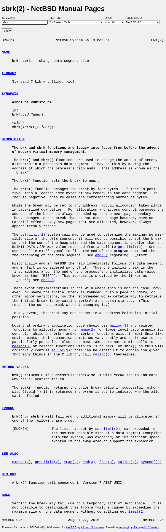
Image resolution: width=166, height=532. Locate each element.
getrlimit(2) (32, 234)
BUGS (6, 495)
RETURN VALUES (15, 367)
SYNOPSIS (10, 94)
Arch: (111, 18)
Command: (10, 18)
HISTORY (9, 474)
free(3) (106, 462)
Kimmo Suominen (92, 527)
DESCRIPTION (13, 139)
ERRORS (8, 408)
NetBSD (71, 527)
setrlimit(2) (107, 429)
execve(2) (21, 462)
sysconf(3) (151, 462)
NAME (6, 52)
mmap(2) (88, 329)
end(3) (101, 255)
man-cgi (123, 527)
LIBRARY (9, 73)
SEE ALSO (10, 454)
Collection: (134, 18)
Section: (56, 18)
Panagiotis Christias (146, 527)
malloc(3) (119, 325)
